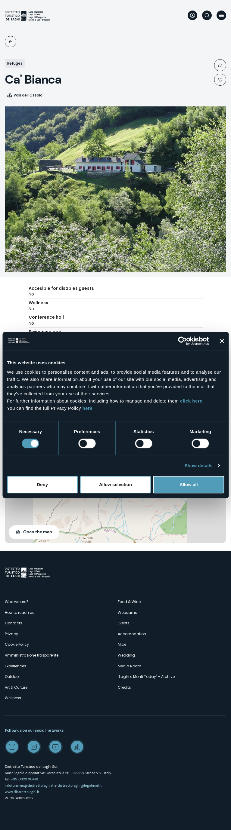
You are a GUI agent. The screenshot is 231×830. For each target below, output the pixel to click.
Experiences (15, 666)
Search (207, 15)
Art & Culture (16, 687)
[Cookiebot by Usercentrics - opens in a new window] (182, 340)
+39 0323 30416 (24, 779)
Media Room (129, 666)
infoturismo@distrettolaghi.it (29, 785)
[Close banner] (222, 341)
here (88, 408)
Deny (42, 484)
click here (191, 400)
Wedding (126, 655)
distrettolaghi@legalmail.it (80, 785)
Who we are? (16, 601)
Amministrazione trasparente (31, 655)
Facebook (12, 747)
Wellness (13, 697)
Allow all (188, 484)
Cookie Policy (17, 644)
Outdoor (12, 676)
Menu (221, 15)
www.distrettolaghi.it (22, 791)
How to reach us (19, 612)
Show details (199, 465)
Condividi (220, 65)
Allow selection (115, 484)
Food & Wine (129, 601)
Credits (124, 687)
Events (124, 623)
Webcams (127, 612)
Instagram (34, 747)
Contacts (13, 623)
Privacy (11, 633)
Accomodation (10, 41)
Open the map (37, 531)
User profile (192, 15)
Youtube (55, 747)
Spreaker (77, 747)
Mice (122, 644)
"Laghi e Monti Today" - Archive (146, 676)
